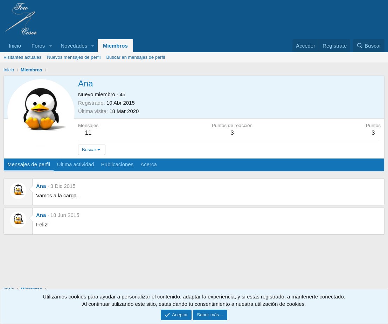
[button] (50, 45)
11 (88, 132)
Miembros (115, 46)
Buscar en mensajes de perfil (135, 57)
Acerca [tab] (148, 164)
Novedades (74, 46)
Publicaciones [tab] (117, 164)
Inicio (15, 46)
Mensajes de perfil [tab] (28, 164)
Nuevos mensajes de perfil (74, 57)
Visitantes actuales (22, 57)
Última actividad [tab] (75, 164)
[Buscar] (368, 45)
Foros (38, 46)
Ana (41, 186)
